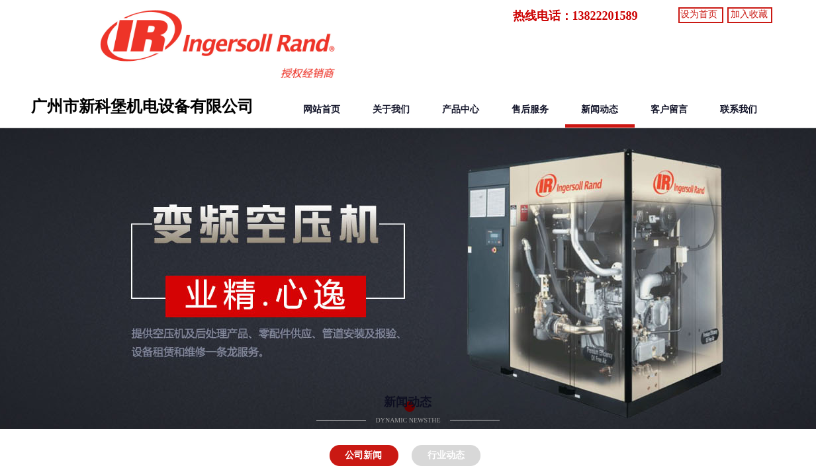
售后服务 (530, 109)
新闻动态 (599, 109)
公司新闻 (363, 455)
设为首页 (698, 14)
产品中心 (460, 109)
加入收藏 (749, 14)
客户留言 (669, 109)
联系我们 (738, 109)
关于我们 (391, 109)
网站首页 (321, 109)
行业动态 (446, 455)
